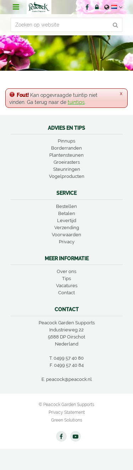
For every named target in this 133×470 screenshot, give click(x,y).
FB (86, 7)
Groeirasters (67, 162)
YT (75, 436)
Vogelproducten (66, 176)
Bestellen (66, 206)
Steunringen (66, 169)
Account (96, 7)
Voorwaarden (66, 234)
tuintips (76, 102)
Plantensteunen (66, 155)
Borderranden (66, 148)
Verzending (66, 227)
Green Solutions (66, 420)
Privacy (66, 241)
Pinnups (66, 141)
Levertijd (66, 220)
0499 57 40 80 (69, 358)
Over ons (66, 271)
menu (16, 7)
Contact (66, 292)
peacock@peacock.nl (69, 379)
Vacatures (66, 285)
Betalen (66, 213)
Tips (66, 278)
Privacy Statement (67, 412)
